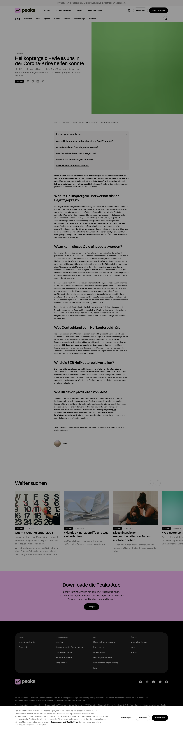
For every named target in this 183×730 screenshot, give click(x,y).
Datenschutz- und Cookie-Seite (64, 722)
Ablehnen (143, 718)
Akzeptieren (160, 718)
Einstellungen (125, 718)
